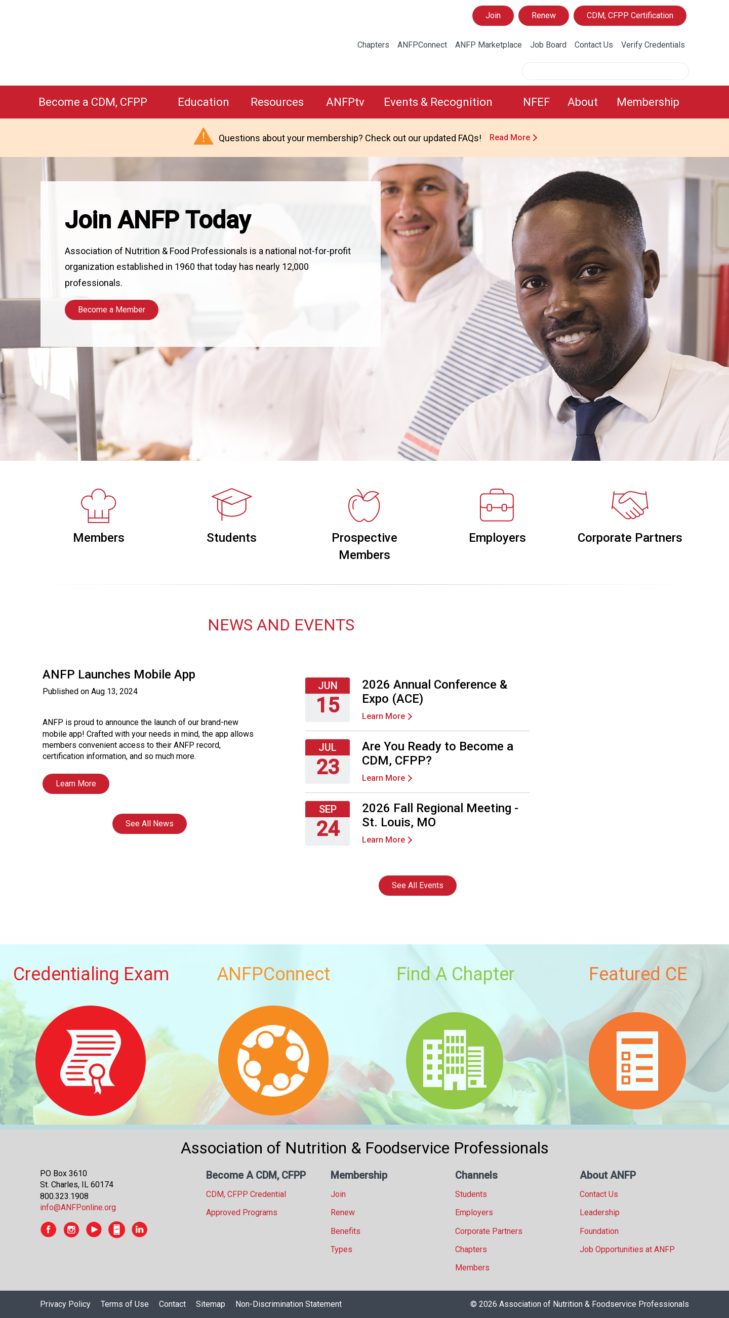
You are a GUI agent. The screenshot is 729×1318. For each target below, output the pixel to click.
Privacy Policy (65, 1304)
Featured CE (638, 974)
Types (341, 1249)
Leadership (600, 1212)
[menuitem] (102, 102)
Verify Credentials (653, 45)
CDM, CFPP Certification (630, 15)
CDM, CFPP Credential (246, 1194)
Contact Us (594, 45)
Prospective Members (364, 546)
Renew (544, 15)
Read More (510, 137)
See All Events (417, 885)
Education (203, 102)
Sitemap (210, 1304)
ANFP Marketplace (488, 45)
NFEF (536, 102)
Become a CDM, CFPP (92, 102)
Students (232, 538)
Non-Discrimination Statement (288, 1304)
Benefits (345, 1231)
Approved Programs (241, 1212)
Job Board (548, 45)
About (583, 102)
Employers (497, 538)
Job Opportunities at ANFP (627, 1249)
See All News (150, 823)
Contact (172, 1304)
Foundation (599, 1231)
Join (493, 15)
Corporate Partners (630, 538)
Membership (648, 102)
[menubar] (364, 102)
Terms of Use (125, 1304)
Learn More (76, 783)
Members (99, 538)
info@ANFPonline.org (78, 1207)
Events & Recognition (438, 102)
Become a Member (111, 309)
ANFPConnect (422, 45)
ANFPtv (345, 102)
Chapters (373, 45)
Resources (277, 102)
